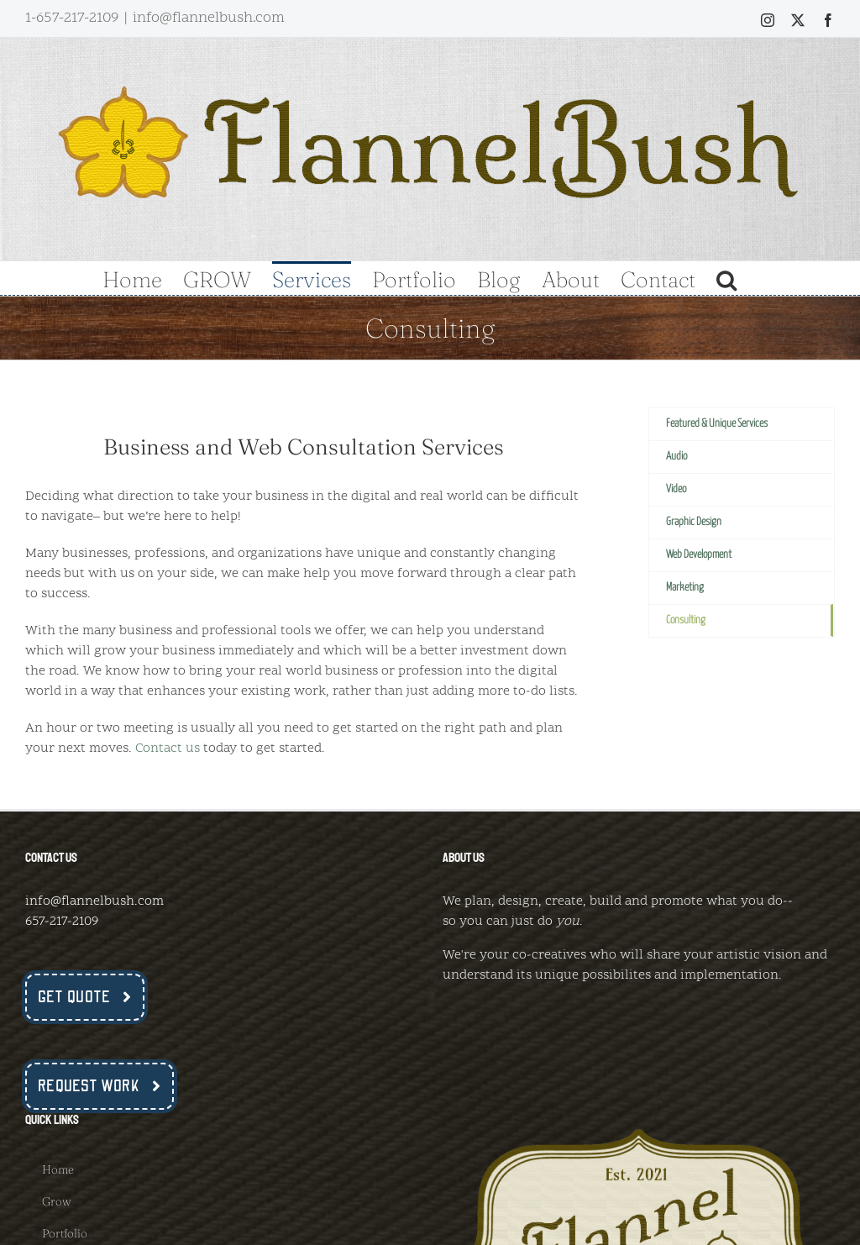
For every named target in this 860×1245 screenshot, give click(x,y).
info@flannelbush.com (209, 18)
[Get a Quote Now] (84, 997)
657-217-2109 (61, 921)
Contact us (167, 748)
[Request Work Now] (99, 1086)
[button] (726, 278)
